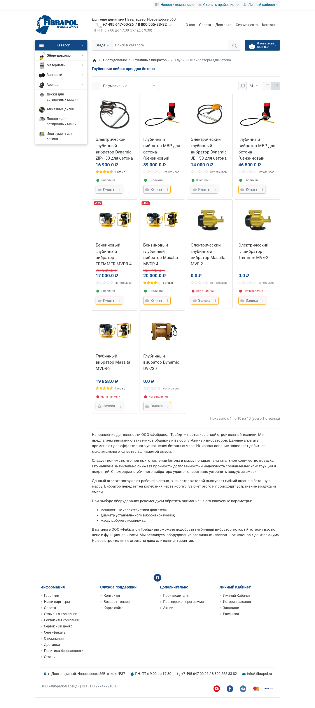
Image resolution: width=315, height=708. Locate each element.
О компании (54, 638)
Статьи (50, 657)
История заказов (237, 602)
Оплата (205, 25)
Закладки (231, 608)
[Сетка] (275, 86)
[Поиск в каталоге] (170, 45)
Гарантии (51, 596)
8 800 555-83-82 (152, 24)
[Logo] (57, 25)
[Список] (267, 86)
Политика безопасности (63, 651)
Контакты (270, 25)
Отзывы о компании (60, 614)
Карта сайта (114, 608)
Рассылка (231, 614)
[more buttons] (120, 189)
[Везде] (102, 45)
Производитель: (176, 596)
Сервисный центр (58, 626)
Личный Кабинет (236, 596)
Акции (168, 608)
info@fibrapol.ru (259, 674)
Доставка (223, 25)
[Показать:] (253, 86)
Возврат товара (117, 602)
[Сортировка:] (129, 86)
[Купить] (106, 189)
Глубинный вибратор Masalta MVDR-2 (113, 362)
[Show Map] (157, 578)
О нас (190, 25)
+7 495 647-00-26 (118, 24)
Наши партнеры (57, 602)
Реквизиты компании (61, 620)
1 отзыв (120, 172)
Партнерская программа (183, 602)
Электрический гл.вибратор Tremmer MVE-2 (253, 251)
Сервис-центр (247, 25)
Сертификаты (55, 632)
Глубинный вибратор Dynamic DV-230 (161, 362)
